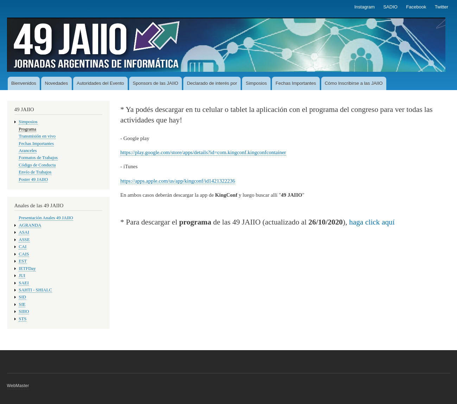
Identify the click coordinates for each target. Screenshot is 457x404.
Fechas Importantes (295, 83)
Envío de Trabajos (35, 172)
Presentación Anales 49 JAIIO (46, 217)
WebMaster (18, 385)
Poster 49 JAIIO (33, 179)
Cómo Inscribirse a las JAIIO (354, 83)
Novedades (56, 83)
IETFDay (27, 268)
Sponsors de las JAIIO (155, 83)
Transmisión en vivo (37, 136)
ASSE (24, 239)
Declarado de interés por (212, 83)
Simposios (256, 83)
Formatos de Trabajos (38, 157)
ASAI (24, 232)
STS (22, 318)
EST (23, 261)
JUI (22, 275)
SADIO (390, 7)
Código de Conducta (37, 165)
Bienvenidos (23, 83)
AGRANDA (30, 225)
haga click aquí (372, 222)
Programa (27, 129)
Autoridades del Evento (100, 83)
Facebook (416, 7)
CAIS (24, 254)
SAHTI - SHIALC (35, 290)
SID (22, 297)
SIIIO (24, 311)
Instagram (364, 7)
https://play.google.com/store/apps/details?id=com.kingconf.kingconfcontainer (203, 152)
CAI (22, 246)
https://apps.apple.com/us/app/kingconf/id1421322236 (177, 181)
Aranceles (28, 150)
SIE (22, 304)
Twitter (441, 7)
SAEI (23, 282)
